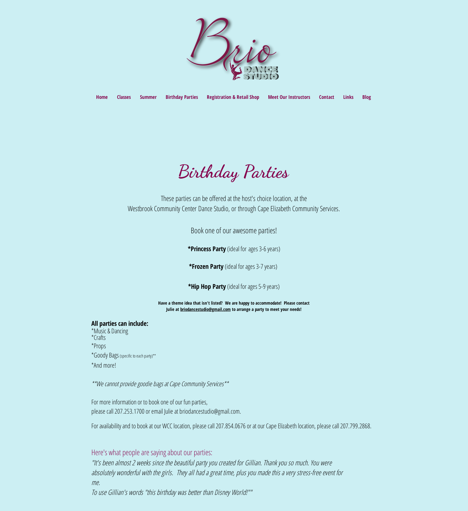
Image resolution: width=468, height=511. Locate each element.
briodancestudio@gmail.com (205, 309)
